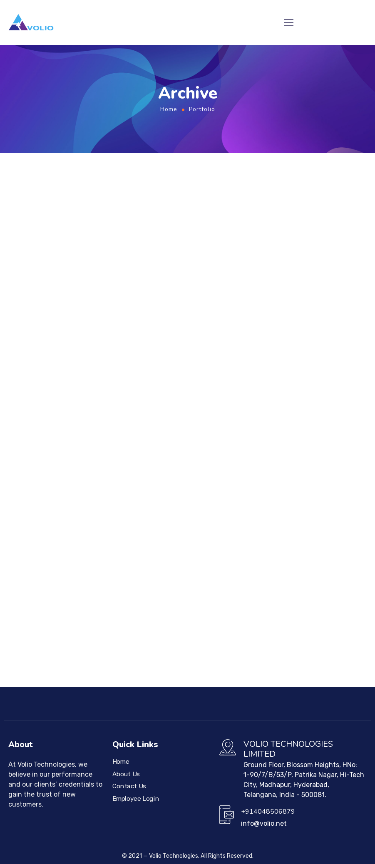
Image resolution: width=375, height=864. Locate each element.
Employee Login (135, 798)
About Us (126, 773)
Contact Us (129, 786)
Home (168, 109)
